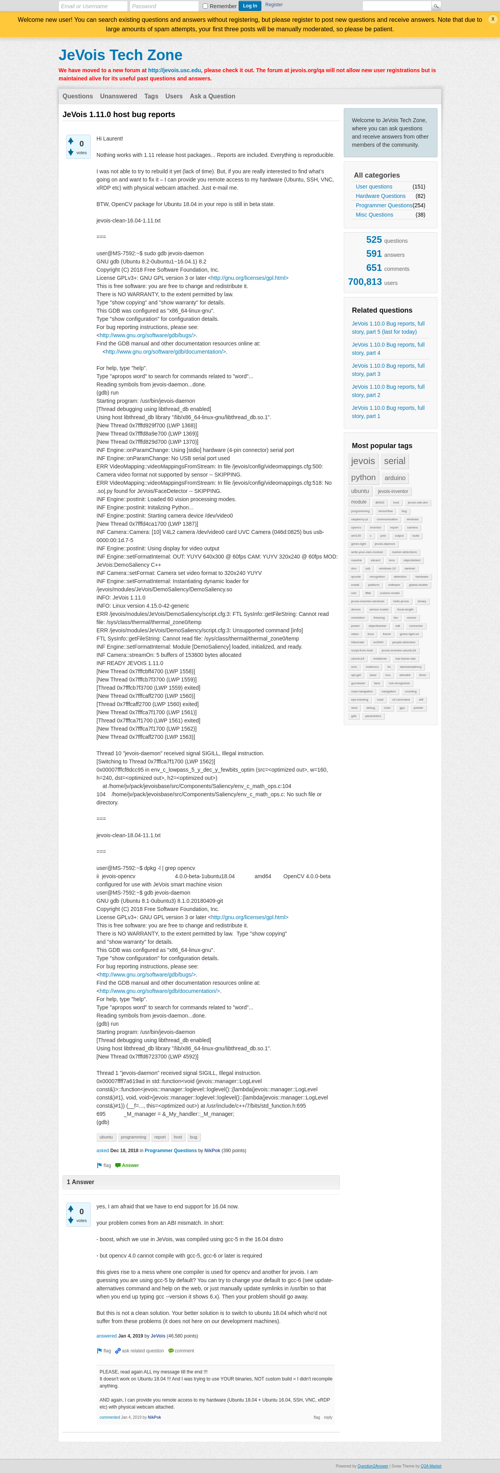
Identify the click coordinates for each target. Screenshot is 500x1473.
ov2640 (378, 642)
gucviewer (358, 683)
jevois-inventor (393, 491)
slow (354, 708)
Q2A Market (431, 1466)
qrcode (356, 576)
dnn (353, 568)
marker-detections (404, 552)
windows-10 (387, 568)
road (380, 699)
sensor (411, 617)
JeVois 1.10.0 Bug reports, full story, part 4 (388, 349)
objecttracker (378, 626)
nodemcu (372, 667)
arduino (395, 478)
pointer (418, 708)
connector (416, 626)
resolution (358, 617)
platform (373, 585)
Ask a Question (212, 96)
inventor (375, 527)
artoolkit (404, 675)
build (415, 535)
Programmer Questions (384, 205)
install (355, 585)
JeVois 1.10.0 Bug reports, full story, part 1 (388, 412)
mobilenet (380, 658)
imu (388, 675)
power (355, 626)
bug (404, 511)
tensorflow (386, 511)
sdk (397, 626)
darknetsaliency (411, 667)
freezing (378, 617)
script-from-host (362, 650)
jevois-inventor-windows (367, 601)
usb (367, 568)
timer (422, 675)
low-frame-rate (406, 658)
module (358, 502)
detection (400, 576)
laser (373, 675)
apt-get (356, 675)
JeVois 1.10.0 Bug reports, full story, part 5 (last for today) (388, 327)
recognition (377, 576)
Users (174, 96)
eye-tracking (359, 699)
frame (387, 634)
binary (422, 601)
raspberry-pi (359, 519)
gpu (402, 708)
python (363, 477)
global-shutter (418, 585)
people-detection (403, 642)
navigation (389, 691)
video (355, 634)
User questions (374, 186)
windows (413, 519)
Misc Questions (374, 215)
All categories (377, 175)
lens (392, 560)
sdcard (375, 560)
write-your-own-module (367, 552)
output (399, 535)
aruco (379, 502)
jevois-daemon (385, 544)
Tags (151, 96)
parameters (373, 716)
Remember (223, 6)
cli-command (401, 699)
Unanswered (118, 96)
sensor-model (379, 609)
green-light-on (409, 634)
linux (371, 634)
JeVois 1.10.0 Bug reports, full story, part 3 (388, 370)
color (387, 708)
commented (110, 1417)
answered (106, 1336)
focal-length (405, 609)
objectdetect (412, 560)
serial (394, 461)
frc (389, 667)
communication (387, 519)
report (394, 527)
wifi (421, 699)
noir (353, 593)
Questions (77, 96)
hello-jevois (401, 601)
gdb (353, 716)
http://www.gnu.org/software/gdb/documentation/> (166, 352)
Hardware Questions (381, 196)
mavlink (356, 560)
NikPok (212, 1150)
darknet (410, 568)
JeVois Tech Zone (120, 55)
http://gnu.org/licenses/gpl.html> (250, 278)
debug (370, 708)
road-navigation (362, 691)
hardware (421, 576)
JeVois (158, 1336)
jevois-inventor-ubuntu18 (399, 650)
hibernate (357, 642)
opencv (356, 527)
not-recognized (399, 683)
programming (360, 511)
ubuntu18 (357, 658)
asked (102, 1150)
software (394, 585)
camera (412, 527)
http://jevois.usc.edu (174, 70)
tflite (368, 593)
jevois (363, 460)
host (396, 502)
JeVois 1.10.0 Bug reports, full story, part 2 (388, 391)
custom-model (390, 593)
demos (356, 609)
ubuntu (360, 490)
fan (396, 617)
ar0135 (356, 535)
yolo (383, 535)
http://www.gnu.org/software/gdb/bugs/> (148, 335)
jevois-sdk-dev (418, 502)
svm (354, 667)
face (377, 683)
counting (410, 691)
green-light (358, 544)
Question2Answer (372, 1466)
